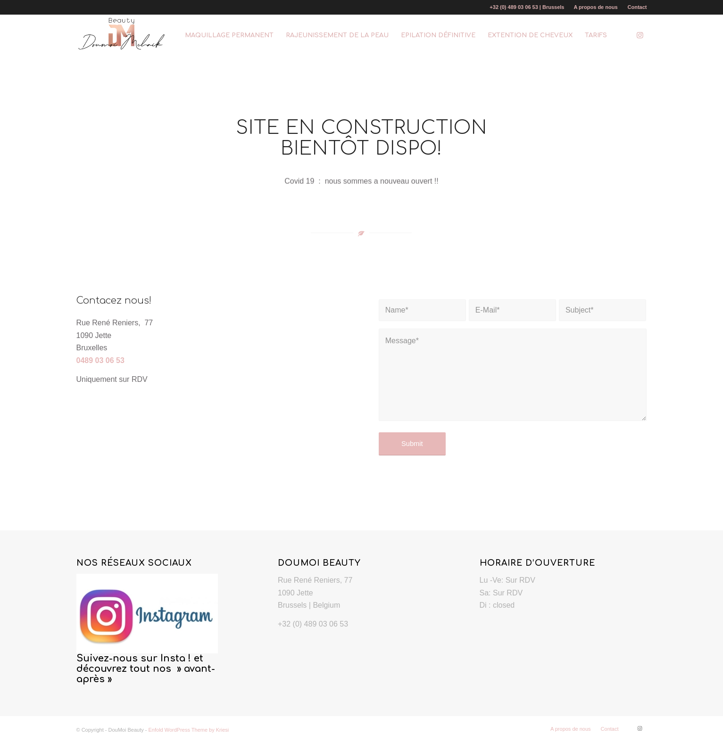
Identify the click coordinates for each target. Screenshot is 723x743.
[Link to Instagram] (640, 35)
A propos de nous (595, 7)
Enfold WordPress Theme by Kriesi (189, 730)
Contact (637, 7)
